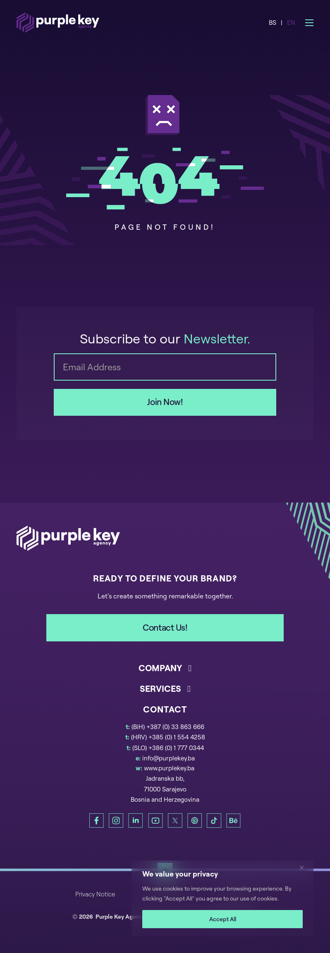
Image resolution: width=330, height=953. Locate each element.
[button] (165, 672)
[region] (222, 898)
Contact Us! (165, 627)
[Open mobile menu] (309, 22)
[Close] (305, 867)
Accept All (222, 918)
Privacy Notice (95, 894)
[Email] (165, 367)
